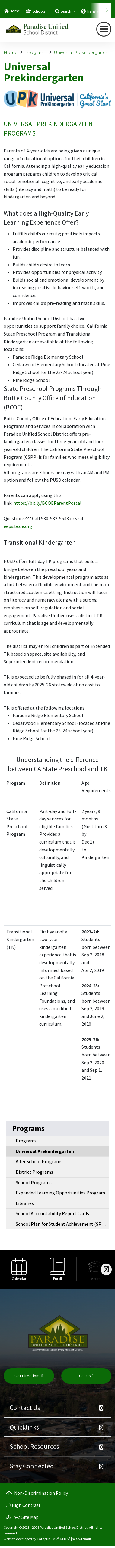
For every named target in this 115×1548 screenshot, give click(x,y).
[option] (19, 1269)
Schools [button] (39, 11)
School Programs (34, 1182)
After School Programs (39, 1161)
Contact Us (25, 1407)
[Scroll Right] (106, 1269)
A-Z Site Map (22, 1517)
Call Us (86, 1375)
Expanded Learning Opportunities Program (60, 1193)
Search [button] (66, 11)
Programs (35, 52)
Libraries (25, 1203)
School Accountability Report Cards (52, 1213)
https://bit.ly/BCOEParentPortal (47, 503)
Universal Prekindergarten (81, 52)
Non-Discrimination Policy (37, 1493)
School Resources (34, 1446)
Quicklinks (24, 1427)
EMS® (66, 1539)
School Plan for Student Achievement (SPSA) (62, 1224)
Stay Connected (32, 1466)
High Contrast (26, 1505)
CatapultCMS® (48, 1539)
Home (15, 11)
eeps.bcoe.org (18, 526)
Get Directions (28, 1375)
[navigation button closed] (103, 29)
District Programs (34, 1172)
